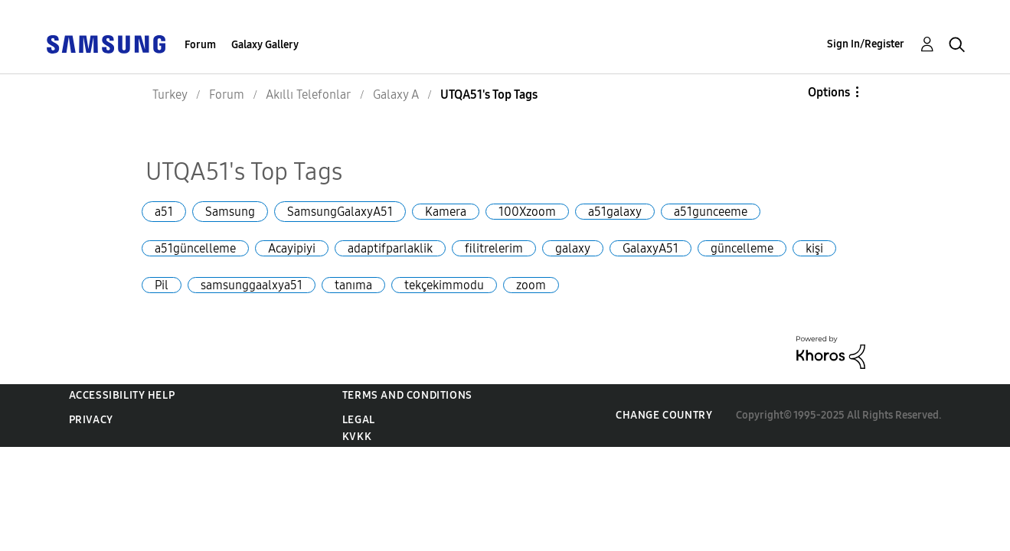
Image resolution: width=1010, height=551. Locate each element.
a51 (164, 211)
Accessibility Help (122, 395)
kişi (814, 248)
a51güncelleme (195, 248)
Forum (200, 44)
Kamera (445, 211)
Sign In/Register (865, 44)
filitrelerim (494, 248)
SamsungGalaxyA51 (340, 211)
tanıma (353, 285)
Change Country (664, 415)
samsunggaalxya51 (251, 285)
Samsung (230, 211)
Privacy (91, 419)
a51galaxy (615, 211)
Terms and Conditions (407, 395)
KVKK (356, 436)
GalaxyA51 (650, 248)
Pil (161, 285)
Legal (358, 419)
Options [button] (829, 92)
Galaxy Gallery (265, 44)
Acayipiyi (291, 248)
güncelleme (742, 248)
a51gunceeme (710, 211)
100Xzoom (527, 211)
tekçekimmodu (444, 285)
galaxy (572, 248)
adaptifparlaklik (390, 248)
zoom (531, 285)
